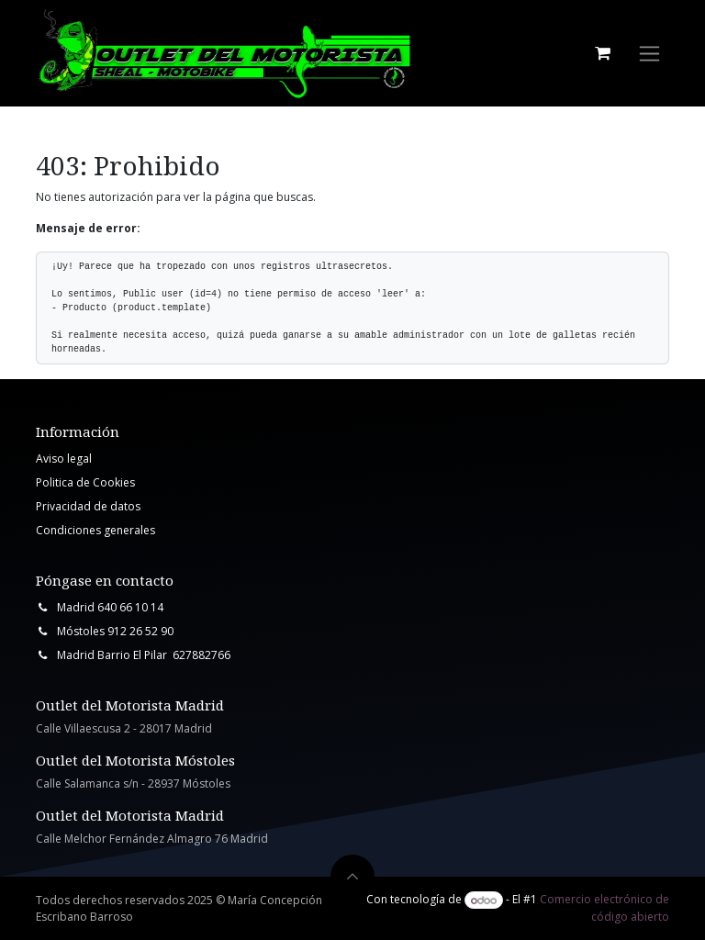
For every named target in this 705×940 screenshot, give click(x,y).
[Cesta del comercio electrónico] (602, 53)
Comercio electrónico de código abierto (604, 908)
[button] (352, 877)
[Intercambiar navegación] (649, 53)
